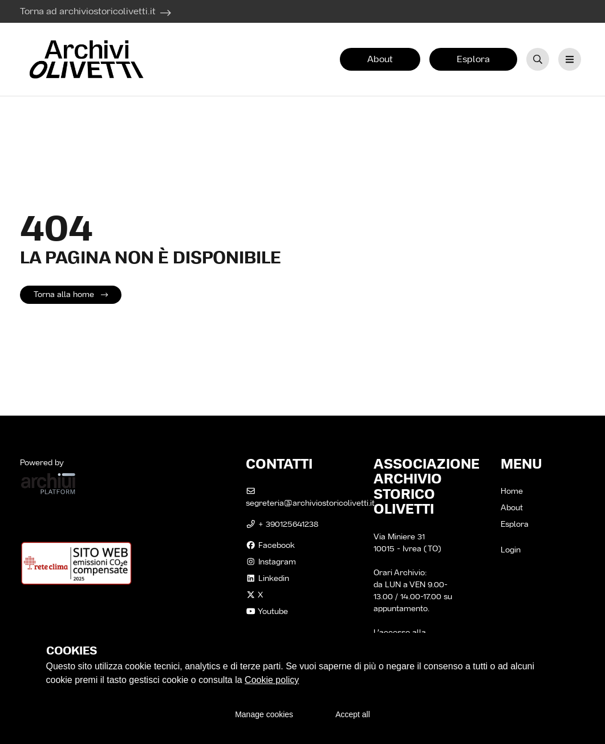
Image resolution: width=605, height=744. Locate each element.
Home (512, 491)
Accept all (352, 714)
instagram (271, 561)
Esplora (473, 59)
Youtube (267, 611)
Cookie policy (272, 680)
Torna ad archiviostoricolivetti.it (88, 11)
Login (511, 549)
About (380, 59)
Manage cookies (264, 714)
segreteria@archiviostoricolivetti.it (310, 498)
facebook (270, 545)
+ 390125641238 (282, 524)
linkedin (267, 578)
